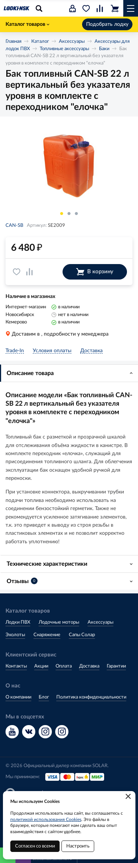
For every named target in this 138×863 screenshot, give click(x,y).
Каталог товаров (27, 24)
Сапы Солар (82, 634)
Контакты (16, 666)
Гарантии (116, 666)
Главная (13, 41)
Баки (104, 48)
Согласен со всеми (35, 846)
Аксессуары (72, 41)
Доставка (89, 666)
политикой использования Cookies (45, 819)
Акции (41, 666)
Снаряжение (46, 634)
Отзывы (22, 581)
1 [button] (62, 213)
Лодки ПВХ (18, 622)
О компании (18, 697)
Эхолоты (15, 634)
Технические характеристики (47, 564)
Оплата (64, 666)
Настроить (77, 846)
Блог (44, 697)
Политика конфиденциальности (91, 697)
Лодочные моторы (59, 622)
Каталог (40, 41)
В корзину (94, 272)
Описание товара (30, 373)
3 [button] (76, 213)
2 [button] (69, 213)
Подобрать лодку (107, 24)
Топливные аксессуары (64, 48)
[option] (69, 164)
